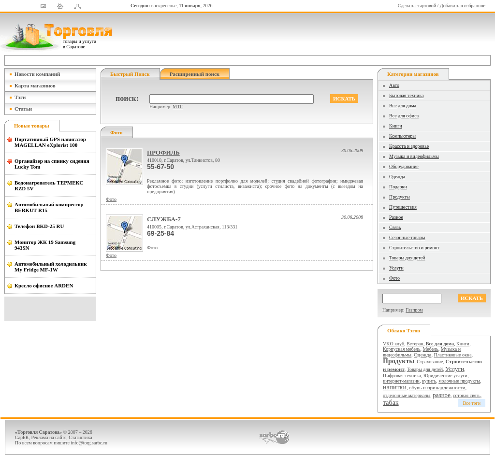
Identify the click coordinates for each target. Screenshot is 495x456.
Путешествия (403, 207)
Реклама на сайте (49, 437)
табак (391, 402)
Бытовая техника (406, 95)
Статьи (23, 109)
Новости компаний (37, 74)
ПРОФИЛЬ (163, 152)
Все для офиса (404, 115)
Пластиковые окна (452, 354)
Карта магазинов (35, 85)
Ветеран (415, 343)
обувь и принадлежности (437, 387)
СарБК (22, 437)
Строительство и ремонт (414, 247)
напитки (395, 387)
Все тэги (471, 403)
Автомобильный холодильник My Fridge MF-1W (51, 266)
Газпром (414, 310)
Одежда (397, 176)
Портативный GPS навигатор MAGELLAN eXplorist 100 (50, 142)
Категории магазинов (413, 74)
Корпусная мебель (402, 349)
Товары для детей (407, 257)
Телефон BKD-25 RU (39, 226)
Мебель (430, 349)
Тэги (20, 97)
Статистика (80, 437)
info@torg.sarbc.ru (89, 442)
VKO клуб (393, 343)
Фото (111, 199)
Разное (396, 217)
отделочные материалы (406, 395)
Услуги (396, 268)
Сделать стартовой (417, 5)
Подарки (398, 186)
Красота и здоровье (409, 146)
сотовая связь (466, 395)
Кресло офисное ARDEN (44, 285)
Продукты (399, 197)
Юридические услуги (445, 375)
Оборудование (404, 166)
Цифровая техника (402, 375)
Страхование (430, 361)
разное (442, 395)
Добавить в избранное (462, 5)
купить (429, 381)
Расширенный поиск (194, 74)
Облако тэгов (403, 330)
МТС (178, 106)
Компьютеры (402, 136)
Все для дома (402, 105)
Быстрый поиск (130, 74)
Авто (394, 85)
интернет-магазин (401, 381)
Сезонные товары (407, 237)
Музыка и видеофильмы (414, 156)
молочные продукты (459, 381)
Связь (395, 227)
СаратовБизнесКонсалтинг (274, 437)
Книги (395, 125)
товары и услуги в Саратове (79, 44)
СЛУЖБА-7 (164, 219)
